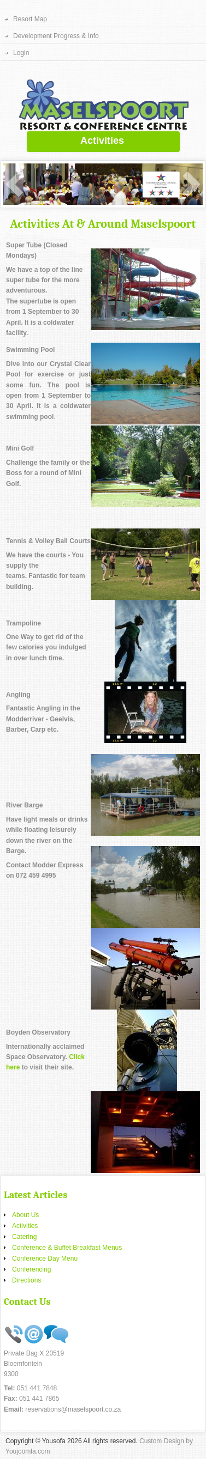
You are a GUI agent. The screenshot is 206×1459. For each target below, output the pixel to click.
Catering (24, 1237)
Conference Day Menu (45, 1258)
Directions (26, 1280)
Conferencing (31, 1269)
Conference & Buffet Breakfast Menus (67, 1247)
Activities (25, 1226)
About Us (25, 1215)
